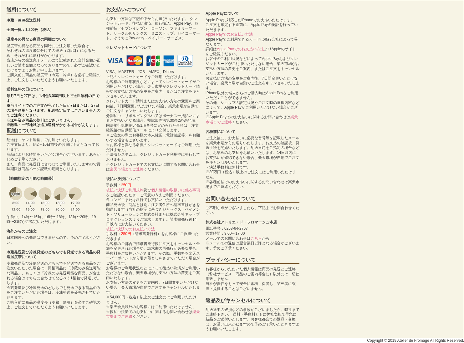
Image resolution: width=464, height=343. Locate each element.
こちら (256, 238)
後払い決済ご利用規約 (125, 190)
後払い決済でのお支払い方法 (130, 229)
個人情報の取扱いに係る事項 (175, 190)
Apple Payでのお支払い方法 (229, 34)
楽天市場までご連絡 (127, 169)
